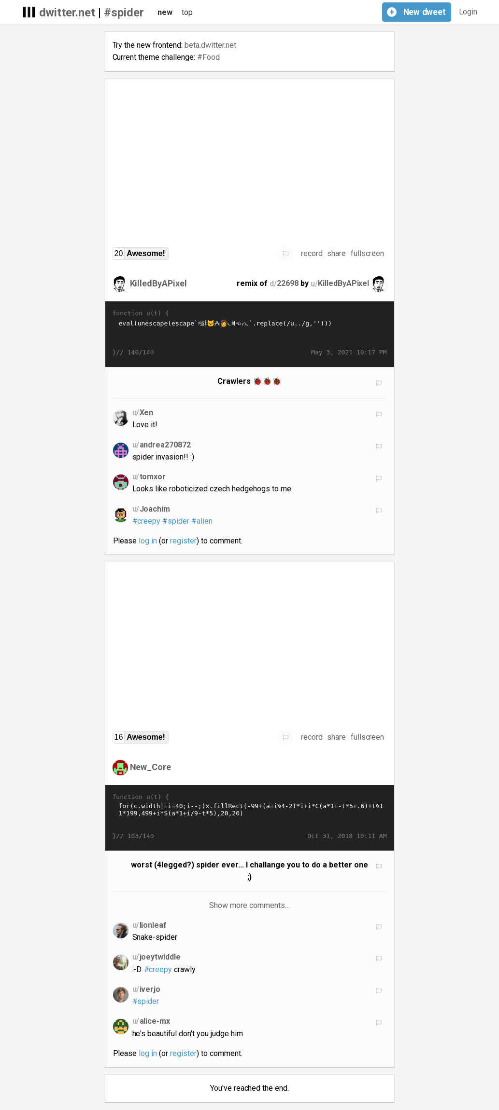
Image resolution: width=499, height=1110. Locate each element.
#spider (124, 12)
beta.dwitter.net (210, 45)
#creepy (146, 521)
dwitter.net (67, 12)
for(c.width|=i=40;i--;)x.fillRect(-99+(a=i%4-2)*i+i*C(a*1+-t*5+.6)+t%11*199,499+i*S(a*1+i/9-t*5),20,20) (250, 816)
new (164, 12)
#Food (208, 57)
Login (468, 11)
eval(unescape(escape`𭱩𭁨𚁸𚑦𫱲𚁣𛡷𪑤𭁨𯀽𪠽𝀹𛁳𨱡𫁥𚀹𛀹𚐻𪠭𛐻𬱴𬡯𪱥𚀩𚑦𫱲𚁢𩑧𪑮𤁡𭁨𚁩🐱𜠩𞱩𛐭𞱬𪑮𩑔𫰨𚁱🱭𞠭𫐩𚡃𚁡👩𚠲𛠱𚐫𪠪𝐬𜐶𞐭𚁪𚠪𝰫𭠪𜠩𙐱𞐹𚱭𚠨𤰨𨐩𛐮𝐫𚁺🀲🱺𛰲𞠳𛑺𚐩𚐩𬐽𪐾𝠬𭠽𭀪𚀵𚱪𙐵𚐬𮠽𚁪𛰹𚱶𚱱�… (250, 333)
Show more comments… (249, 905)
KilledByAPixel (158, 283)
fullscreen (368, 253)
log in (148, 540)
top (187, 12)
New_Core (150, 767)
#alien (202, 521)
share (336, 253)
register (183, 540)
